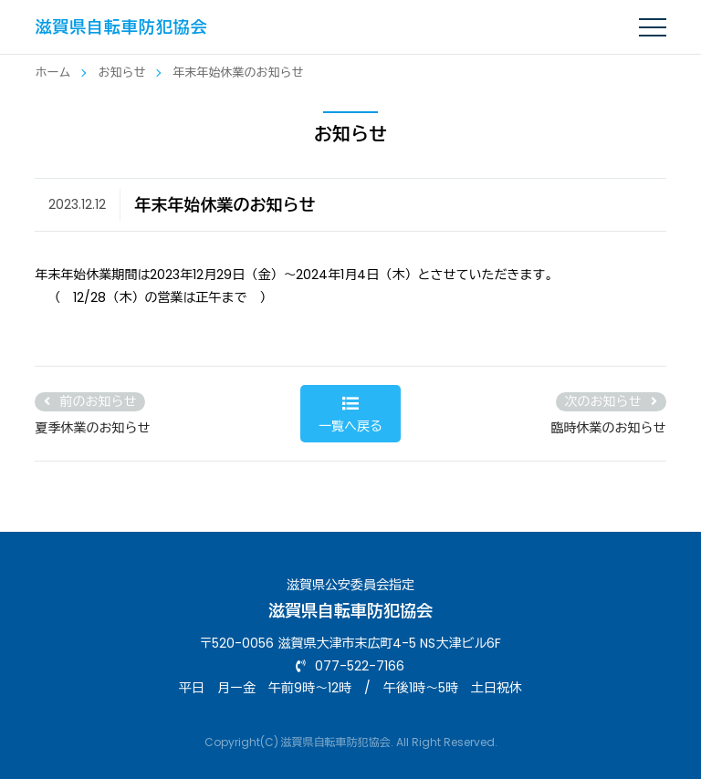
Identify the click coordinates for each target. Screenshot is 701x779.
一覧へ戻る (351, 414)
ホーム (52, 72)
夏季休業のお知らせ (92, 428)
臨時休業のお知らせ (608, 428)
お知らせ (121, 72)
